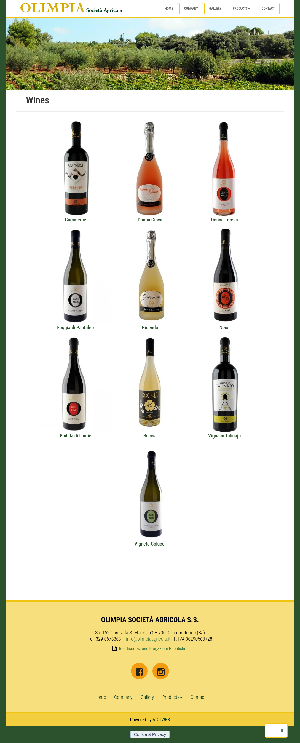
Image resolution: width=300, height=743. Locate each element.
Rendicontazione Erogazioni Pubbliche (152, 648)
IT (282, 730)
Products (241, 8)
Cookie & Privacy (150, 734)
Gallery (215, 8)
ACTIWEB (161, 719)
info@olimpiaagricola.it (148, 639)
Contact (268, 8)
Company (191, 8)
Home (169, 8)
